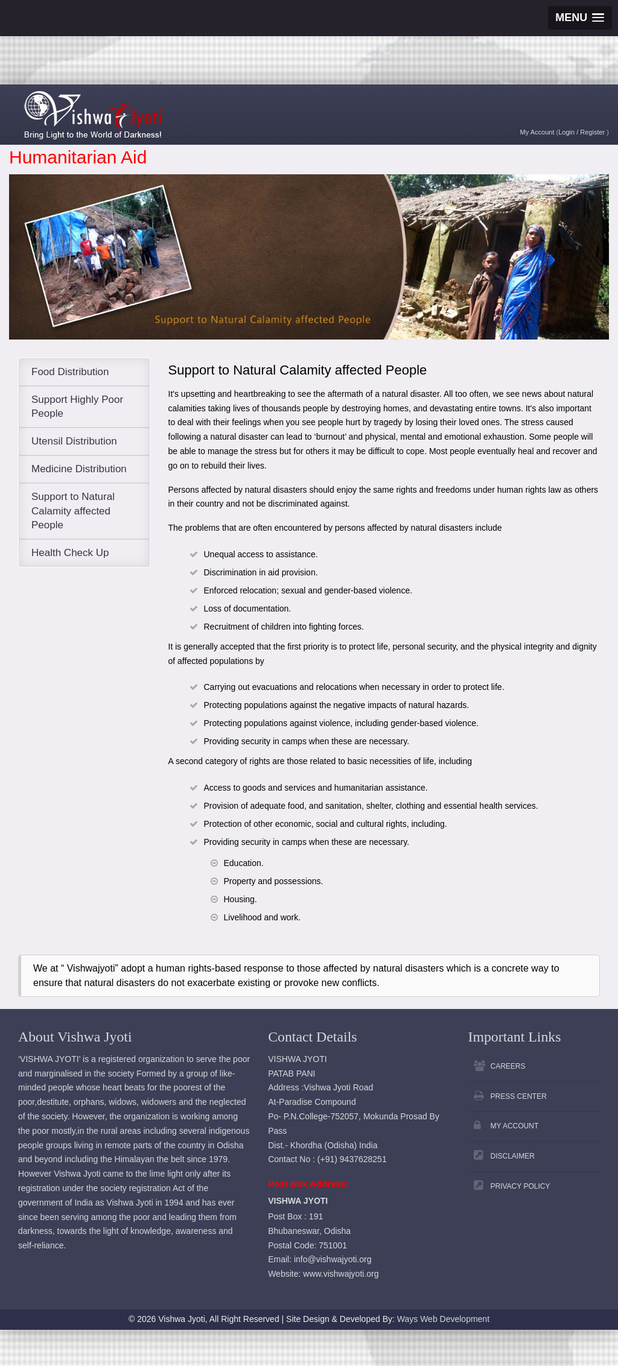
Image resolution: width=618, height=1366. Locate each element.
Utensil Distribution (74, 441)
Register (593, 132)
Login (567, 132)
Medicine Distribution (79, 469)
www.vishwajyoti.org (340, 1274)
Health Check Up (70, 552)
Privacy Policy (520, 1186)
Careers (507, 1066)
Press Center (518, 1096)
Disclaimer (512, 1156)
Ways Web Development (443, 1319)
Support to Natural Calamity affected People (73, 511)
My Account (537, 132)
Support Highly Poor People (77, 407)
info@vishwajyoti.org (333, 1259)
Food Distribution (70, 372)
